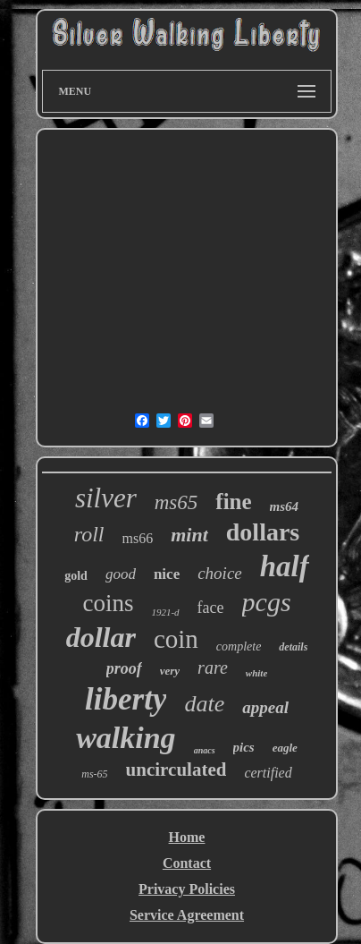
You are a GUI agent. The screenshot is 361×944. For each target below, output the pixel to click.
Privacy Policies (187, 889)
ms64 (284, 506)
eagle (285, 747)
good (120, 574)
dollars (262, 532)
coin (176, 639)
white (256, 673)
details (293, 647)
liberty (125, 699)
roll (89, 534)
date (204, 704)
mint (189, 534)
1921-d (165, 612)
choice (219, 573)
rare (212, 667)
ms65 (176, 502)
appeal (265, 707)
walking (125, 737)
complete (239, 646)
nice (167, 574)
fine (233, 501)
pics (244, 747)
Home (187, 837)
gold (76, 576)
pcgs (266, 602)
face (210, 608)
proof (124, 668)
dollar (101, 637)
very (170, 670)
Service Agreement (187, 915)
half (284, 566)
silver (106, 498)
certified (267, 772)
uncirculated (176, 769)
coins (107, 603)
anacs (204, 750)
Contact (187, 863)
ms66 (138, 538)
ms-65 (94, 774)
